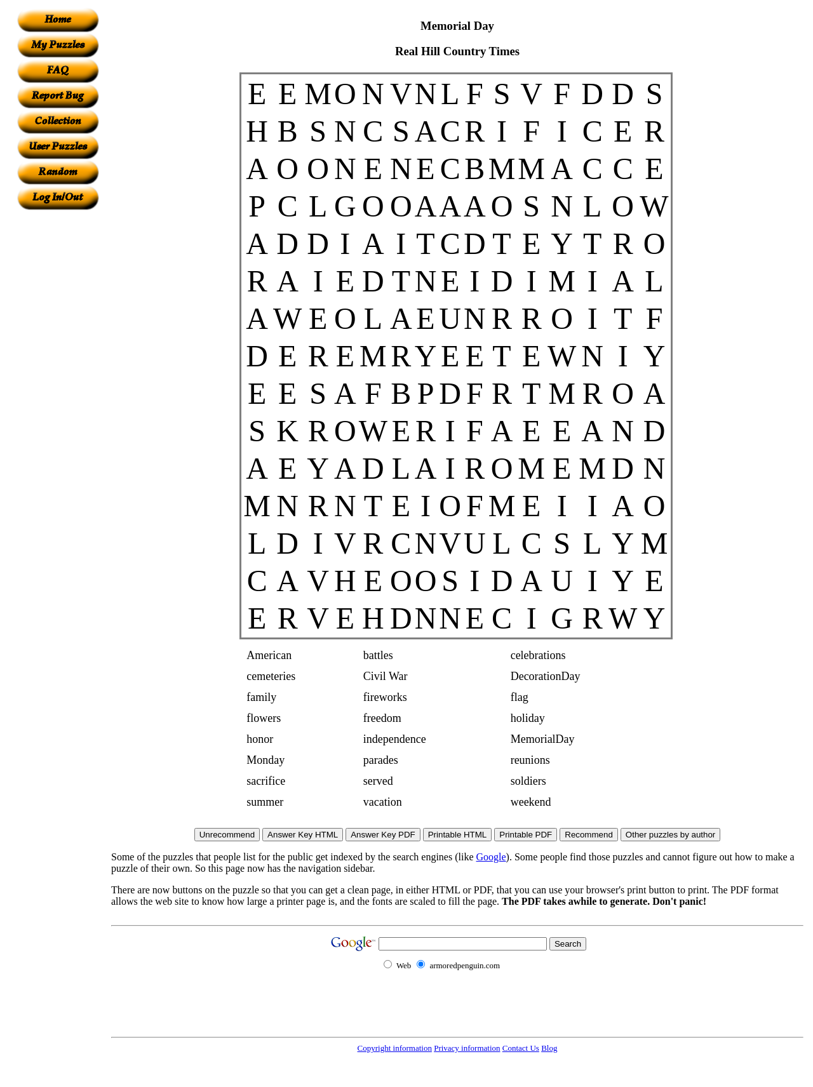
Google (491, 856)
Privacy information (467, 1048)
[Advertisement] (58, 400)
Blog (549, 1048)
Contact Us (520, 1048)
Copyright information (395, 1048)
